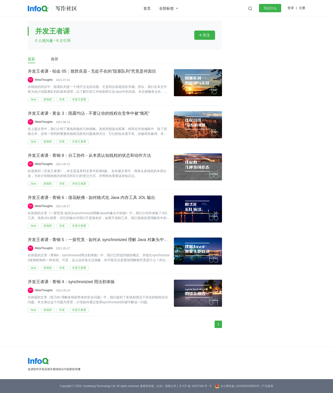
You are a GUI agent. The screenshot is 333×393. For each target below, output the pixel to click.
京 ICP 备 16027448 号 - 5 (195, 386)
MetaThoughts (44, 79)
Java (33, 99)
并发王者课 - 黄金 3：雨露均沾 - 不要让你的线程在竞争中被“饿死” (89, 113)
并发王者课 (79, 99)
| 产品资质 (267, 386)
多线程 (47, 99)
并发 (62, 99)
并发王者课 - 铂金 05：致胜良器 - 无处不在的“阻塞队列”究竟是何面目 (92, 71)
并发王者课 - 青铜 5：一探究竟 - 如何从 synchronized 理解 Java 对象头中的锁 (100, 240)
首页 (147, 8)
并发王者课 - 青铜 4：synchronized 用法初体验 (71, 282)
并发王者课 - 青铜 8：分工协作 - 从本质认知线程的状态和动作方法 (89, 155)
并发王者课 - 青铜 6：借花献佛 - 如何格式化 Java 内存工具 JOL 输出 (91, 197)
